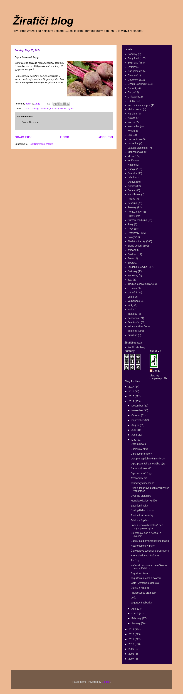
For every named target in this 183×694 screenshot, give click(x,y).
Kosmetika (133, 126)
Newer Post (23, 137)
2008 (131, 653)
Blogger (106, 681)
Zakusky (132, 313)
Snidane (132, 254)
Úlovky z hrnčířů (140, 587)
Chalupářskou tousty (142, 510)
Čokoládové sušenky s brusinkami (150, 550)
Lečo (133, 597)
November (137, 410)
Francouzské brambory (143, 592)
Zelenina (132, 330)
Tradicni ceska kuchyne (141, 284)
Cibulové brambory (141, 453)
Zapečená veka (139, 505)
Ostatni (132, 186)
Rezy (130, 224)
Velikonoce (134, 300)
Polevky (132, 207)
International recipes (139, 105)
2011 (131, 639)
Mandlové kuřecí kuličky (144, 500)
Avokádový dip (139, 478)
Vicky (131, 305)
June (134, 434)
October (136, 415)
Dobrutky (133, 88)
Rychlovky (133, 233)
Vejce (131, 296)
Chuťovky (133, 79)
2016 (131, 391)
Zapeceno (133, 318)
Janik (156, 370)
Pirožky (135, 560)
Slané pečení (135, 245)
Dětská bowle (138, 443)
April (134, 608)
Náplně (132, 164)
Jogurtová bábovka (141, 602)
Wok (130, 309)
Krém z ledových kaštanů (145, 555)
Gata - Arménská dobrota (145, 582)
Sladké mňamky (137, 241)
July (134, 429)
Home (64, 137)
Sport (131, 262)
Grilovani (44, 108)
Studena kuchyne (137, 267)
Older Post (105, 137)
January (136, 623)
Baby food (133, 58)
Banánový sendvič (141, 468)
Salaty (131, 237)
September (137, 420)
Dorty (131, 92)
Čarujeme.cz (135, 71)
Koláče (131, 117)
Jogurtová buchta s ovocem (146, 578)
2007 (131, 658)
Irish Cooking (135, 109)
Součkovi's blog (136, 347)
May (134, 439)
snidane (132, 250)
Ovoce (131, 190)
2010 (131, 644)
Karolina (132, 113)
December (137, 405)
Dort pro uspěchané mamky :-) (148, 458)
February (136, 618)
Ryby (130, 228)
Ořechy (132, 177)
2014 (131, 401)
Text (130, 279)
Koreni (131, 122)
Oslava (132, 181)
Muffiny (132, 160)
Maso (131, 156)
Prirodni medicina (137, 220)
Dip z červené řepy (141, 473)
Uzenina (132, 288)
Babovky (132, 54)
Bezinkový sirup (139, 448)
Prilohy (131, 215)
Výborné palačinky (141, 495)
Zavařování (134, 322)
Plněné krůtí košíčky (142, 515)
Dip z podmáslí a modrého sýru (148, 463)
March (135, 613)
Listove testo (135, 139)
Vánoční (132, 292)
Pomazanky (134, 211)
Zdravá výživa (67, 108)
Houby (131, 100)
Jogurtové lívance (140, 573)
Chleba (132, 75)
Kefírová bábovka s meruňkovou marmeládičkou (149, 567)
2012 (131, 634)
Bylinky (132, 66)
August (135, 425)
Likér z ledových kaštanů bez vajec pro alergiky (147, 527)
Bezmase (133, 62)
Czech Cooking (31, 108)
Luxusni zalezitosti (138, 147)
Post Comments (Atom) (41, 144)
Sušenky (132, 271)
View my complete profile (158, 377)
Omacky (54, 108)
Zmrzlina (132, 335)
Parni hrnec (134, 194)
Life (130, 134)
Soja (130, 258)
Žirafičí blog (43, 21)
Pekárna (132, 203)
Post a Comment (30, 122)
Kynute (132, 130)
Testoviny (133, 275)
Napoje (132, 169)
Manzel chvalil (136, 151)
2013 (131, 629)
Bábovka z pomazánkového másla (150, 540)
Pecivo (131, 198)
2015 (131, 396)
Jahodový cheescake (142, 483)
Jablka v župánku (140, 520)
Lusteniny (133, 143)
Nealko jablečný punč (143, 545)
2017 (131, 386)
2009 (131, 648)
